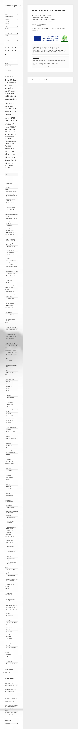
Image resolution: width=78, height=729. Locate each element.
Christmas (8, 475)
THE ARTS (7, 40)
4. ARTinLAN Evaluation (11, 205)
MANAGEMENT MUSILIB (10, 343)
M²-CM (6, 26)
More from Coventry (12, 712)
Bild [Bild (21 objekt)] (6, 85)
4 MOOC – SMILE (10, 584)
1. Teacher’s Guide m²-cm (11, 352)
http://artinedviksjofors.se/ (53, 66)
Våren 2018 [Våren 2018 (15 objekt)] (9, 151)
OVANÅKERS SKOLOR (10, 377)
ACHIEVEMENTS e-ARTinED (11, 218)
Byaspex (9, 395)
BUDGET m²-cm (8, 360)
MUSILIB (6, 31)
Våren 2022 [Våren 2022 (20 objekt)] (10, 163)
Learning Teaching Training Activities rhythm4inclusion (11, 551)
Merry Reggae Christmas (11, 605)
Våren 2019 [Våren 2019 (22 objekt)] (10, 154)
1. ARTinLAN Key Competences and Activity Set (11, 195)
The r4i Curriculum (11, 525)
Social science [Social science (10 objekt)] (12, 134)
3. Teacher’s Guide (10, 298)
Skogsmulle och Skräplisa (12, 609)
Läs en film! (8, 603)
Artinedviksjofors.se (13, 6)
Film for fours (9, 627)
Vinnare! (6, 681)
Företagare (8, 411)
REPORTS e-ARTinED (9, 264)
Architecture (9, 470)
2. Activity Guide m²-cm (11, 354)
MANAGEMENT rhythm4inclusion (10, 543)
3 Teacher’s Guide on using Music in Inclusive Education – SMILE (12, 581)
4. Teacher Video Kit (10, 334)
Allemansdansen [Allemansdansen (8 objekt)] (10, 83)
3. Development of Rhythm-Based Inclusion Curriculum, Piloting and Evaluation (12, 513)
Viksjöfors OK (10, 404)
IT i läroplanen (9, 420)
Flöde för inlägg (8, 65)
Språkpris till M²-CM (9, 683)
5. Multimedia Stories (11, 336)
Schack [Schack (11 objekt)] (7, 131)
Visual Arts (8, 459)
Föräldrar (8, 390)
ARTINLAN (7, 19)
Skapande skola (9, 415)
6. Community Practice (11, 232)
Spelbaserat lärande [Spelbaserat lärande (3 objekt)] (9, 136)
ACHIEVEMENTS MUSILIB (11, 325)
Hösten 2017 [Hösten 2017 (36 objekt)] (11, 103)
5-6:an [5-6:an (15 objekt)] (13, 80)
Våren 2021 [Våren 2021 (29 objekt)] (10, 160)
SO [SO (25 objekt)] (6, 134)
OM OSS (6, 14)
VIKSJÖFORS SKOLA (9, 434)
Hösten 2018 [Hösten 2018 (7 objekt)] (9, 106)
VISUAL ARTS (8, 636)
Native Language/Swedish (11, 450)
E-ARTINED (7, 21)
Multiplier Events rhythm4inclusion (11, 555)
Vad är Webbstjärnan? (11, 427)
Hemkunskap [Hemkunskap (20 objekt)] (11, 98)
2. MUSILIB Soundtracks (11, 329)
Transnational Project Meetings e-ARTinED (11, 261)
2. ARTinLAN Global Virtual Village (10, 199)
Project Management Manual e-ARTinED (10, 240)
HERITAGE (8, 654)
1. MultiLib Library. (10, 294)
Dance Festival (9, 477)
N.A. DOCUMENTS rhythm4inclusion (9, 539)
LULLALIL (7, 24)
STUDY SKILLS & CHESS (11, 663)
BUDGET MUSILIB (9, 341)
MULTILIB (7, 28)
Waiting (8, 634)
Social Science (9, 457)
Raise (8, 659)
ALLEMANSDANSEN (9, 16)
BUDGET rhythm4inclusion (11, 536)
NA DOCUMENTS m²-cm (10, 363)
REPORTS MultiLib (9, 314)
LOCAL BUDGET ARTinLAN (12, 212)
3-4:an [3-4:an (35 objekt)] (8, 79)
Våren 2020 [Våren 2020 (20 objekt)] (10, 157)
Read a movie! (9, 631)
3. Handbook (9, 225)
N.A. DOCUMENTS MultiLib (11, 310)
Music (7, 447)
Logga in (6, 63)
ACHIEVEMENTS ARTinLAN (11, 191)
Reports (39, 24)
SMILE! (6, 35)
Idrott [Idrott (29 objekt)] (12, 117)
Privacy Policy (8, 280)
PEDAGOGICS (7, 38)
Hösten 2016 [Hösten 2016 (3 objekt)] (7, 101)
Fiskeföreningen (10, 397)
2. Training (8, 223)
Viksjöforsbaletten (11, 406)
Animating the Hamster (11, 622)
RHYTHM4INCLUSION (9, 33)
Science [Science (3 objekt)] (11, 131)
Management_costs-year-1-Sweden (41, 15)
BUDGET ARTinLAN (9, 209)
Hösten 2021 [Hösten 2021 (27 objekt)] (11, 114)
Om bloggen (9, 425)
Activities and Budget (10, 285)
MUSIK (6, 618)
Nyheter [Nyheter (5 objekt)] (7, 127)
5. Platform (8, 534)
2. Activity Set (9, 296)
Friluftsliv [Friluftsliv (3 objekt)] (13, 91)
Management (9, 312)
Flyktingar (8, 388)
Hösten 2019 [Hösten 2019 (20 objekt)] (10, 108)
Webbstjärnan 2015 (10, 431)
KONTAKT (7, 278)
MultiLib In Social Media (11, 317)
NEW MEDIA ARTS (9, 620)
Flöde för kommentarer (10, 68)
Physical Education (10, 452)
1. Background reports (11, 221)
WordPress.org (8, 70)
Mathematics (9, 445)
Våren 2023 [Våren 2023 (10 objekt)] (9, 166)
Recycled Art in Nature (11, 647)
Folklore (8, 479)
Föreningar (8, 393)
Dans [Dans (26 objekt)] (10, 85)
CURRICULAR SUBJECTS (10, 438)
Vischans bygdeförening (12, 409)
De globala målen (10, 379)
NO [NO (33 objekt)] (12, 123)
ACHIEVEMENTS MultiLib (10, 291)
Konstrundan (10, 400)
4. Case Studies (9, 301)
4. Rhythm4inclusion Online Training (11, 528)
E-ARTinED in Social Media (12, 266)
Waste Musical (9, 495)
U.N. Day (8, 493)
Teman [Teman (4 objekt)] (12, 143)
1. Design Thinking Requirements (10, 504)
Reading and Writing (10, 607)
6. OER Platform (9, 305)
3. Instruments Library (11, 332)
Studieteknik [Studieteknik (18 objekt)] (10, 141)
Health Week (9, 482)
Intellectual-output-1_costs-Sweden (41, 17)
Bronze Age (8, 643)
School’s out (9, 661)
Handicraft (8, 443)
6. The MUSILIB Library (11, 338)
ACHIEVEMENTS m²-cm (10, 350)
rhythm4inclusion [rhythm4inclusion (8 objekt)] (11, 129)
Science (8, 454)
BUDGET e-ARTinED (9, 234)
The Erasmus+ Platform (11, 273)
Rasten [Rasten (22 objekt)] (13, 126)
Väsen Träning (9, 615)
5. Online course (9, 230)
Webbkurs (8, 429)
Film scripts (8, 629)
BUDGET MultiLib (9, 307)
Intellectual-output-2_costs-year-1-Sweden (43, 19)
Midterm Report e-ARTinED (12, 271)
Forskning (8, 413)
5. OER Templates (10, 303)
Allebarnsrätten (10, 250)
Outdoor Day (9, 488)
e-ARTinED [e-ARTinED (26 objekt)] (10, 88)
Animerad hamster (10, 597)
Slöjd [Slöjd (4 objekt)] (15, 131)
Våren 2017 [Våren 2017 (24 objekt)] (10, 148)
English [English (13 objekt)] (8, 91)
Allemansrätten (10, 252)
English (8, 441)
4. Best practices (9, 228)
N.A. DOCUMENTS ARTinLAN (11, 214)
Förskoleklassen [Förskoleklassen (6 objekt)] (9, 93)
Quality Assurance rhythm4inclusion (11, 559)
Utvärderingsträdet (10, 275)
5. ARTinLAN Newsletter (11, 207)
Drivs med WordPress (44, 79)
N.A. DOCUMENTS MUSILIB (11, 345)
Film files (8, 624)
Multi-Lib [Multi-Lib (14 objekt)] (13, 121)
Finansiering (9, 386)
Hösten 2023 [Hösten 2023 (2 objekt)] (7, 118)
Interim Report (9, 269)
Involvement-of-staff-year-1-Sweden (42, 21)
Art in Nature (9, 473)
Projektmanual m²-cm (11, 372)
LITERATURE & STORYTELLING (8, 594)
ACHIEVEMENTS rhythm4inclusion (9, 501)
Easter (8, 656)
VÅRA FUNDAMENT (9, 384)
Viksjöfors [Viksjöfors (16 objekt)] (9, 146)
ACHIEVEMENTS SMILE (10, 569)
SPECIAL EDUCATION (9, 461)
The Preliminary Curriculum (10, 522)
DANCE (7, 588)
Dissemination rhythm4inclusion (11, 547)
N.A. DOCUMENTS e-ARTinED (11, 237)
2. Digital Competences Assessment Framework (11, 508)
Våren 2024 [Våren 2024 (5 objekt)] (8, 168)
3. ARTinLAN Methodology (12, 202)
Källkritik (8, 422)
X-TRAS (7, 652)
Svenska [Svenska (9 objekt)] (8, 143)
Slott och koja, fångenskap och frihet (11, 706)
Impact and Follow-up (10, 287)
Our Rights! (8, 486)
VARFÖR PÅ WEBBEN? (10, 418)
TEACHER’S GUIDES (9, 463)
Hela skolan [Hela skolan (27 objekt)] (10, 95)
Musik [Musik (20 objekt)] (7, 123)
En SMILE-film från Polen (10, 689)
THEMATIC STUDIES (9, 466)
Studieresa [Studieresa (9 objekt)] (8, 138)
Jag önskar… (12, 714)
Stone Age (8, 491)
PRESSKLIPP (8, 381)
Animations (8, 468)
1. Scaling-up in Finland (11, 327)
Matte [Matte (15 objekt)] (7, 120)
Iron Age (8, 484)
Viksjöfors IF (10, 402)
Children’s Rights (11, 255)
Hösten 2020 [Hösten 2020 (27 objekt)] (11, 111)
